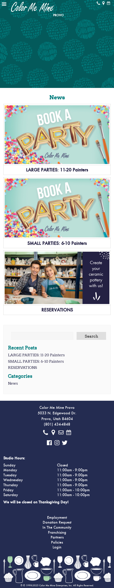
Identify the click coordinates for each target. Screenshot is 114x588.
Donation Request (57, 522)
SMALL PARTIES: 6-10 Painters (57, 243)
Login (57, 547)
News (13, 383)
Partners (57, 537)
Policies (57, 542)
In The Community (57, 528)
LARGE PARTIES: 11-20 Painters (57, 169)
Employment (57, 518)
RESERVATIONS (57, 310)
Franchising (57, 533)
